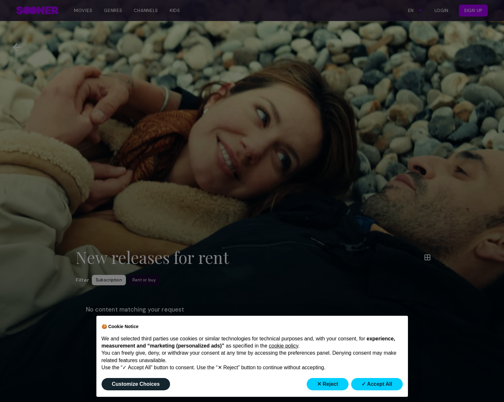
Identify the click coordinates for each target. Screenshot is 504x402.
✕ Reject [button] (327, 384)
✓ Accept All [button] (377, 384)
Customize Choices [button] (136, 384)
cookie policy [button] (283, 346)
